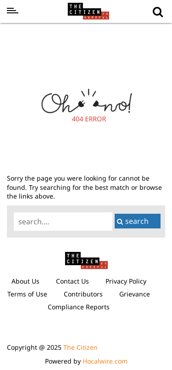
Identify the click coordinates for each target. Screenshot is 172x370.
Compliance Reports (79, 306)
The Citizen (80, 347)
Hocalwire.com (105, 361)
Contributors (83, 294)
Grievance (134, 294)
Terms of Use (27, 294)
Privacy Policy (125, 281)
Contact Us (72, 281)
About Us (25, 281)
